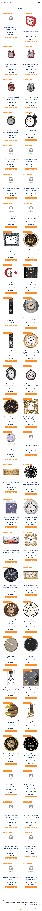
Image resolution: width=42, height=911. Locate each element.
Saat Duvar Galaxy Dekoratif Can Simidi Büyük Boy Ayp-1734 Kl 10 (11, 848)
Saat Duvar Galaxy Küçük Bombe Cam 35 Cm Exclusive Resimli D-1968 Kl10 (30, 318)
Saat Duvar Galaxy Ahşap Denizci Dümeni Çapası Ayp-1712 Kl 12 (11, 817)
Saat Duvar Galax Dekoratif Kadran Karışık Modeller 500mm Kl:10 (31, 484)
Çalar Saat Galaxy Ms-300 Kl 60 (31, 130)
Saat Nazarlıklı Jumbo (11, 450)
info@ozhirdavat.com (35, 904)
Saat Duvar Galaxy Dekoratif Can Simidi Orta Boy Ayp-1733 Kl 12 (31, 817)
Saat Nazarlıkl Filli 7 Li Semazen (11, 316)
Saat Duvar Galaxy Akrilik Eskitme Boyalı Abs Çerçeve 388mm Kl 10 (11, 622)
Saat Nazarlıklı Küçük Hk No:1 (31, 446)
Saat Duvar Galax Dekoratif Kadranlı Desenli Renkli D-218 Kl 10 (11, 587)
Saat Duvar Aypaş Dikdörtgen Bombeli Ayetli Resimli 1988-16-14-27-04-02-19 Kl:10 (11, 552)
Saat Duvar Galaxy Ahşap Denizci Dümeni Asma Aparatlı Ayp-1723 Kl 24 (31, 787)
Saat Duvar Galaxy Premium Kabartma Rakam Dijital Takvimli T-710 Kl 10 (31, 756)
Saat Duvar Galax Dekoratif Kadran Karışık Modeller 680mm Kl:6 (31, 622)
